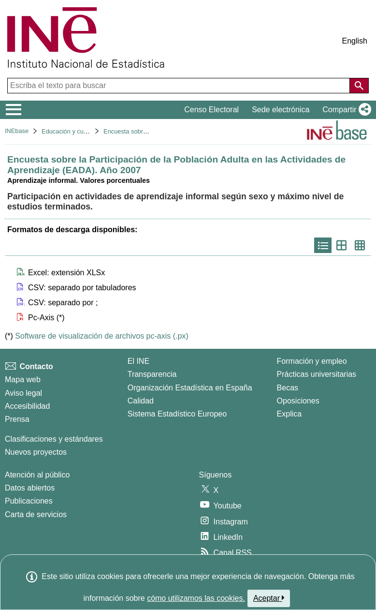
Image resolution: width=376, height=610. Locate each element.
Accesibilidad (27, 406)
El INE (138, 361)
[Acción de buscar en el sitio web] (359, 85)
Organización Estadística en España (190, 388)
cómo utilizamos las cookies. (196, 598)
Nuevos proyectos (36, 452)
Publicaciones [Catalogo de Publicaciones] (29, 501)
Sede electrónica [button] (280, 109)
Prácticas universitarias (317, 374)
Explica (289, 414)
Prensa (17, 419)
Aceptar (269, 598)
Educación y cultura (69, 131)
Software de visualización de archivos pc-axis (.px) (101, 336)
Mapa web (23, 379)
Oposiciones (298, 401)
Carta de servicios (36, 514)
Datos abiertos (30, 488)
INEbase (17, 130)
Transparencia (152, 374)
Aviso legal (23, 393)
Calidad (141, 401)
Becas (287, 388)
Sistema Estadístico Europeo (177, 414)
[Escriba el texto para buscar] (179, 85)
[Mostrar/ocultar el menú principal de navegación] (14, 110)
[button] (344, 110)
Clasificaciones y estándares (54, 439)
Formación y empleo (312, 361)
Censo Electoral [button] (211, 109)
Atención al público (37, 475)
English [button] (354, 41)
